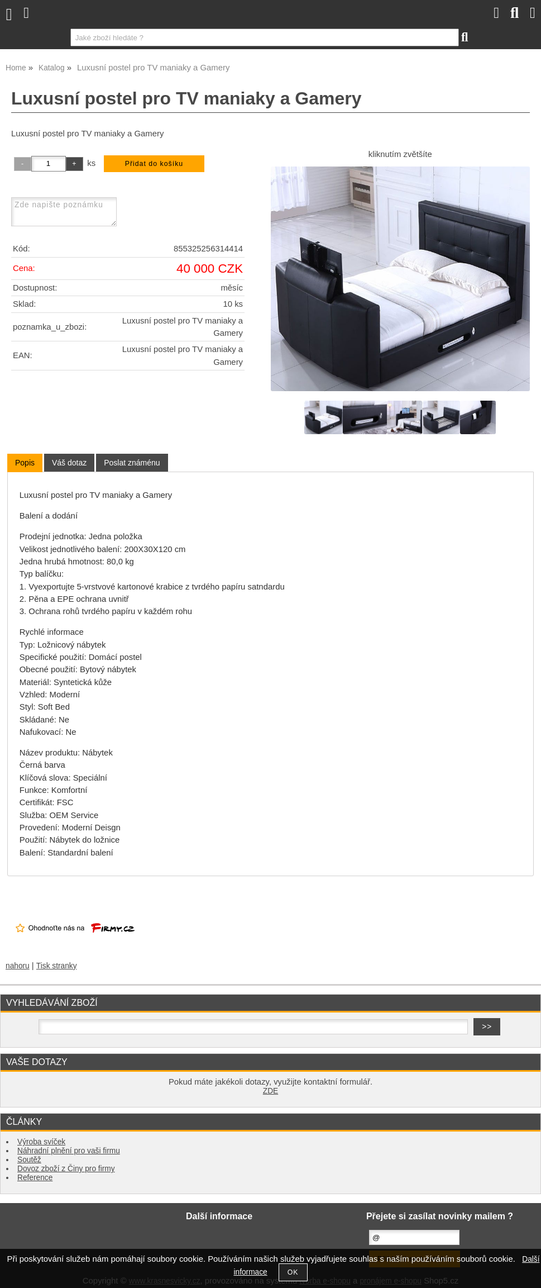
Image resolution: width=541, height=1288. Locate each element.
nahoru (18, 966)
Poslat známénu (132, 462)
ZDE (270, 1091)
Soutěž (29, 1160)
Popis (25, 462)
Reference (34, 1177)
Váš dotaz (69, 462)
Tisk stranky (56, 966)
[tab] (24, 463)
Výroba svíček (41, 1142)
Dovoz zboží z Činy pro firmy (66, 1169)
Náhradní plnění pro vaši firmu (68, 1151)
